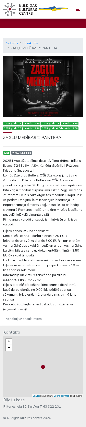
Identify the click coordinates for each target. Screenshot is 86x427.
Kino (6, 152)
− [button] (9, 348)
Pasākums (30, 43)
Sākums (12, 43)
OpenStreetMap (62, 396)
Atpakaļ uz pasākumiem (24, 319)
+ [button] (9, 342)
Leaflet (36, 396)
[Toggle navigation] (78, 9)
